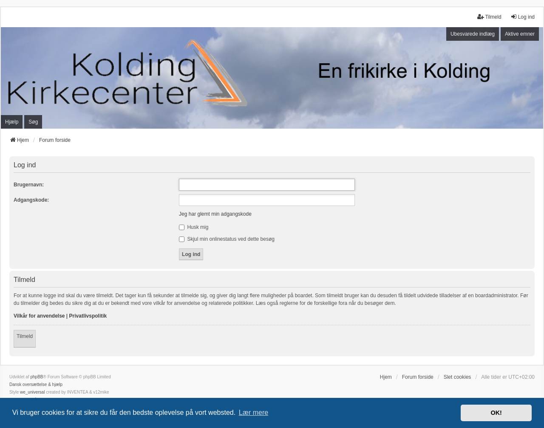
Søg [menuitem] (33, 122)
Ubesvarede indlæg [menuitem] (472, 34)
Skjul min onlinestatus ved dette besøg (227, 239)
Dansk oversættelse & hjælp (35, 384)
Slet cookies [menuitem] (457, 377)
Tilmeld (25, 336)
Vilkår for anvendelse (39, 316)
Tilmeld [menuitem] (489, 17)
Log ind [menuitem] (522, 17)
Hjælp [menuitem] (11, 122)
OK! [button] (496, 412)
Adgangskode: (31, 200)
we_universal (32, 392)
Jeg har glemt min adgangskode (215, 214)
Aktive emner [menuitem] (520, 34)
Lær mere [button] (253, 412)
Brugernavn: (29, 185)
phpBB (36, 376)
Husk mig (193, 227)
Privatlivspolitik (88, 316)
